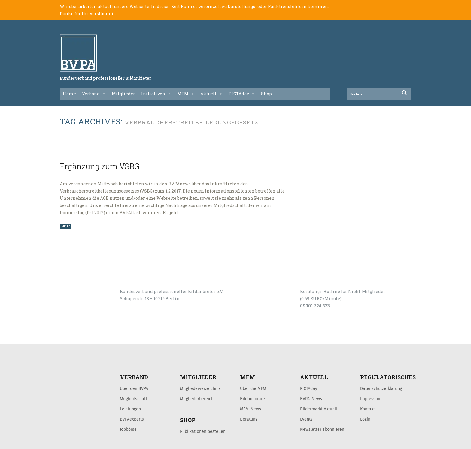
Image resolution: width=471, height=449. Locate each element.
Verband (94, 94)
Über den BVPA (134, 388)
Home (69, 94)
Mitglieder (123, 94)
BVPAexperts (132, 419)
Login (365, 419)
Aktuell (211, 94)
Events (306, 419)
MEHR (65, 226)
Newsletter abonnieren (322, 429)
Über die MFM (253, 388)
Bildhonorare (252, 399)
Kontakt (367, 409)
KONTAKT (102, 338)
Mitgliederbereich (197, 399)
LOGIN (83, 338)
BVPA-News (311, 399)
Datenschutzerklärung (381, 388)
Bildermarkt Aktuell (318, 409)
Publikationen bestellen (203, 431)
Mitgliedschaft (133, 399)
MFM (185, 94)
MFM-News (250, 409)
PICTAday (242, 94)
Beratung (248, 419)
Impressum (370, 399)
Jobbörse (128, 429)
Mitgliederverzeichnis (200, 388)
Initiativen (156, 94)
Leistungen (130, 409)
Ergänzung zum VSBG (99, 166)
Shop (266, 94)
